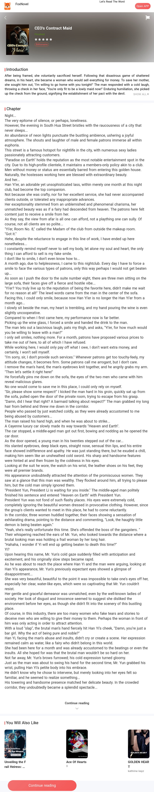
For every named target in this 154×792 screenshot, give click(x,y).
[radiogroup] (43, 39)
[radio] (36, 39)
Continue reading (42, 785)
